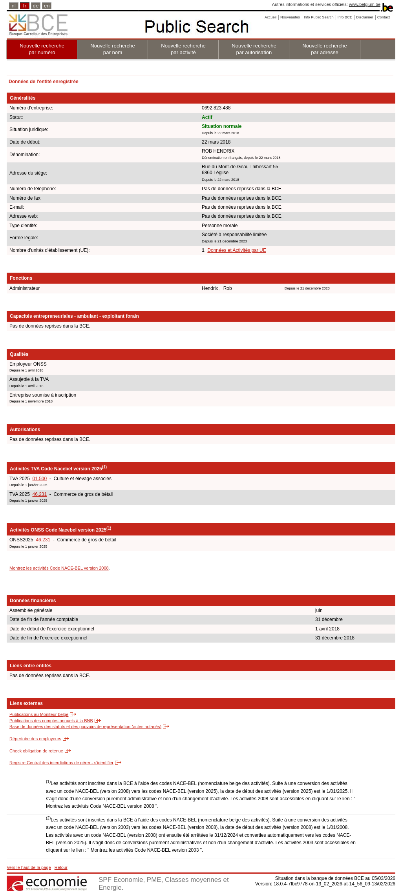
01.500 (39, 478)
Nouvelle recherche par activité (183, 49)
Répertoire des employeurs (35, 738)
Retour (61, 867)
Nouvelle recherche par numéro (42, 49)
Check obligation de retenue (36, 750)
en (47, 6)
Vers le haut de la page (29, 867)
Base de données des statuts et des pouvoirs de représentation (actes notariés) (85, 726)
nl (14, 6)
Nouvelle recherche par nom (112, 49)
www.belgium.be (364, 4)
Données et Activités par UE (236, 250)
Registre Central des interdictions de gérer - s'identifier (61, 762)
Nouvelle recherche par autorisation (254, 49)
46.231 (39, 494)
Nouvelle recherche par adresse (324, 49)
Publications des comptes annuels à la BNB (51, 720)
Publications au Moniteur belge (38, 714)
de (36, 6)
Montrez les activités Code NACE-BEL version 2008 (59, 568)
